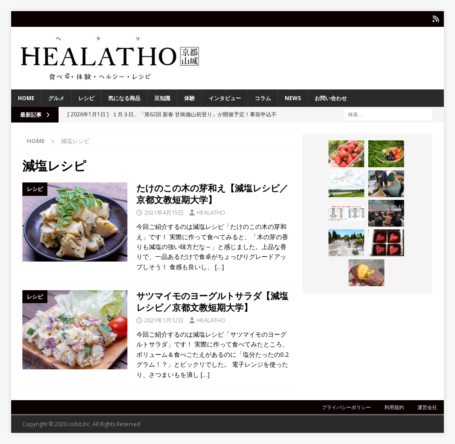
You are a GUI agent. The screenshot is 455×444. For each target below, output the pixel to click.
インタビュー (225, 98)
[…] (219, 266)
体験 (189, 98)
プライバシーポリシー (346, 407)
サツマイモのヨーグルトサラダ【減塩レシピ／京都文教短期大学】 (212, 301)
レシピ (86, 98)
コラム (263, 98)
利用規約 (394, 407)
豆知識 (162, 98)
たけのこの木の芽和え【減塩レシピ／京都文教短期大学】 (212, 194)
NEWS (293, 98)
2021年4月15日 (164, 212)
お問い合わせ (331, 98)
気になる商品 (124, 98)
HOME (26, 98)
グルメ (56, 98)
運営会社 (427, 407)
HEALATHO (211, 212)
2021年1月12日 (164, 320)
